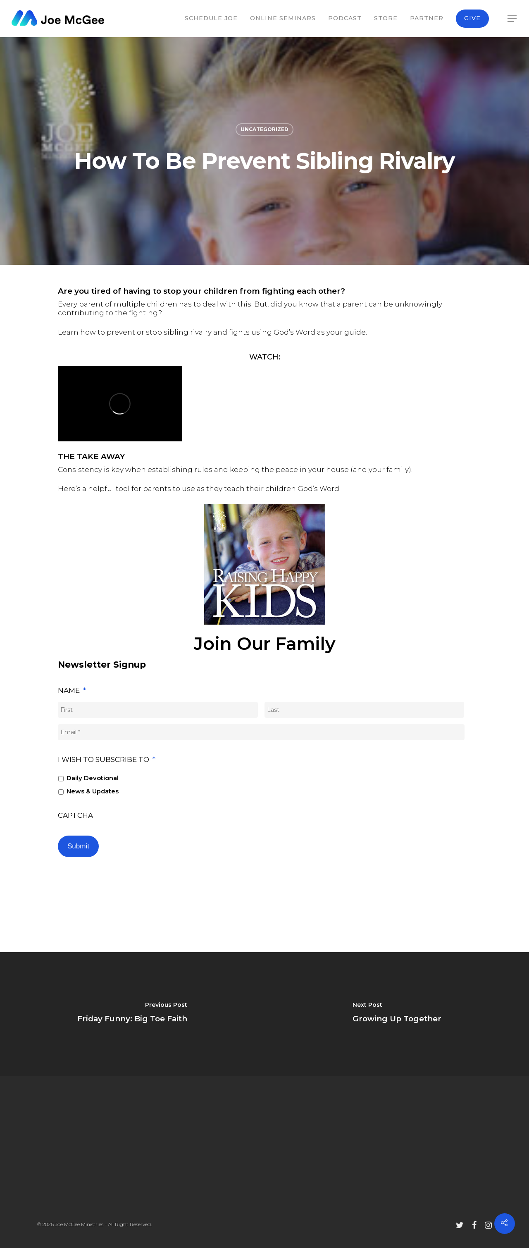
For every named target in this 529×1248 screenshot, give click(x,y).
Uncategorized (264, 129)
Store (386, 18)
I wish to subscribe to (106, 759)
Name (72, 690)
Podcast (345, 18)
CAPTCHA (75, 815)
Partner (426, 18)
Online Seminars (283, 18)
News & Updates (93, 791)
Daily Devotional (93, 778)
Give (472, 18)
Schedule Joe (211, 18)
